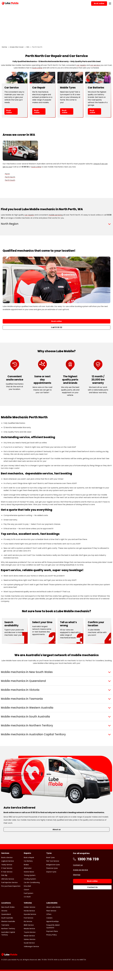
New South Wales (8, 907)
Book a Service (6, 857)
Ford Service (28, 918)
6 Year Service (6, 872)
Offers (48, 914)
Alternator (28, 868)
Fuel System (28, 893)
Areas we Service (80, 870)
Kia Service (28, 921)
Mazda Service (29, 928)
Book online (9, 111)
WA (27, 47)
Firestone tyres (52, 868)
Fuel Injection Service (9, 882)
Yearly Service (6, 865)
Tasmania (5, 925)
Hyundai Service (30, 914)
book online (37, 68)
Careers (49, 918)
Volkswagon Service (31, 946)
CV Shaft (27, 897)
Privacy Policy (51, 935)
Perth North (10, 177)
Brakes (26, 865)
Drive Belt (27, 886)
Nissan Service (29, 936)
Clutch (26, 890)
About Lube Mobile (53, 907)
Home (4, 47)
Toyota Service (29, 932)
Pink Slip (4, 875)
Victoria (4, 911)
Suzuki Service (29, 943)
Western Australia (8, 921)
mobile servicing (56, 215)
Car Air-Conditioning (32, 882)
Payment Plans (52, 931)
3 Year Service (6, 868)
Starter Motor (29, 872)
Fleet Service (51, 911)
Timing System (29, 875)
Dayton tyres (51, 872)
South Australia (7, 918)
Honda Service (29, 911)
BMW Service (29, 925)
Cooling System (30, 879)
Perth (7, 174)
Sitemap (76, 874)
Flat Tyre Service (52, 861)
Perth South (10, 180)
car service (95, 65)
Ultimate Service (7, 879)
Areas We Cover (17, 47)
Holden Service (29, 907)
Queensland (6, 914)
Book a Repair (29, 857)
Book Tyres (50, 857)
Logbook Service (7, 861)
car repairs (81, 65)
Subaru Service (29, 939)
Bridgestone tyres (53, 865)
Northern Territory (8, 928)
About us (57, 829)
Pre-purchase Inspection (10, 886)
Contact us (78, 865)
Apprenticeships (52, 921)
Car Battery (28, 861)
